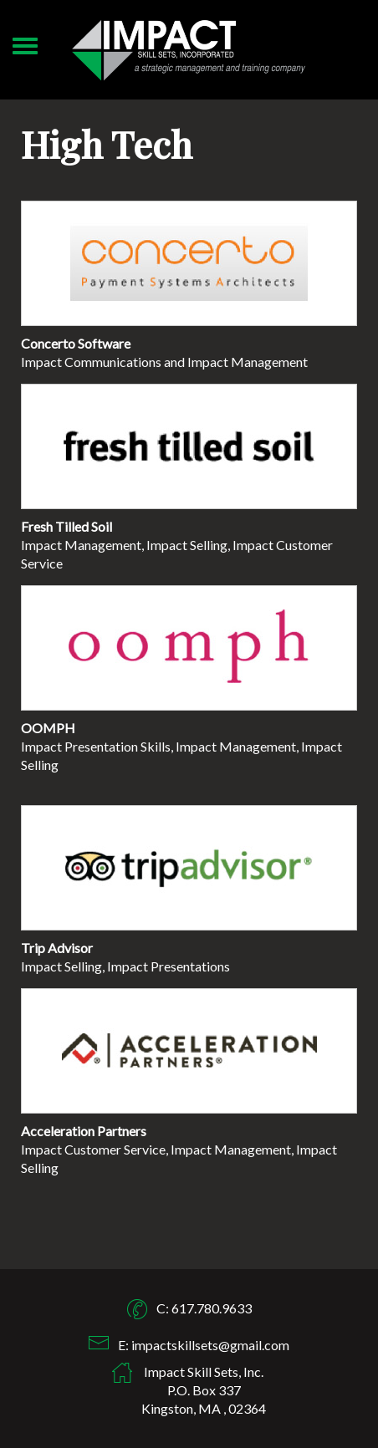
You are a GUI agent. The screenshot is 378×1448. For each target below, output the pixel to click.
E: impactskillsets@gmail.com (203, 1345)
